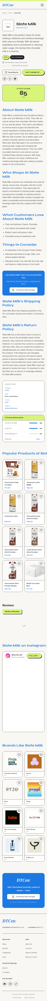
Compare (5, 972)
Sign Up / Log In (31, 957)
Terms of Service (29, 997)
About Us (28, 944)
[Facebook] (15, 79)
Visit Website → (33, 72)
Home (4, 13)
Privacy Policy (17, 997)
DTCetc (8, 5)
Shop (4, 944)
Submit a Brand (31, 953)
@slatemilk (17, 655)
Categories (6, 953)
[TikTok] (16, 984)
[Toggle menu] (42, 5)
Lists (4, 957)
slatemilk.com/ (22, 28)
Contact (28, 948)
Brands (5, 948)
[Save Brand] (19, 754)
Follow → (34, 656)
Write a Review (12, 611)
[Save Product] (19, 462)
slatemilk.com (11, 408)
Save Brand (11, 72)
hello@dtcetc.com (17, 927)
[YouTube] (4, 984)
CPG (10, 13)
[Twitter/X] (10, 79)
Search (5, 968)
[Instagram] (4, 79)
